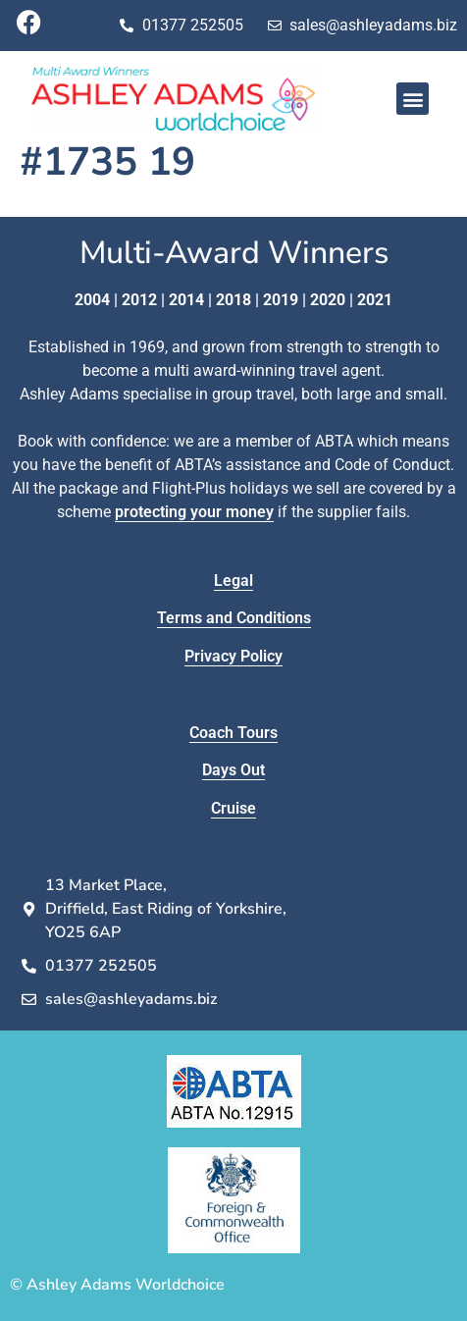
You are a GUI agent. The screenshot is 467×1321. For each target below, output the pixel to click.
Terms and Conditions (234, 617)
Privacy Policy (233, 656)
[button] (412, 98)
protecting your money (194, 511)
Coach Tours (233, 732)
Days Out (233, 770)
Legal (233, 580)
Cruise (233, 808)
